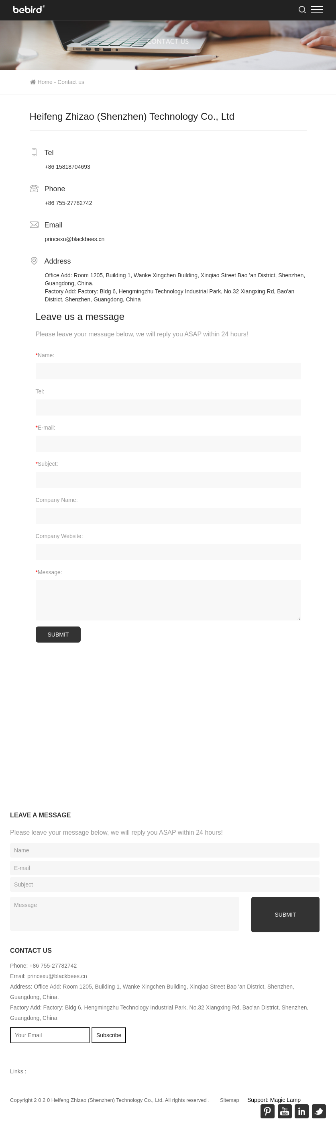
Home (41, 82)
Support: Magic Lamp (274, 1100)
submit (285, 914)
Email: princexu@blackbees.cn (48, 976)
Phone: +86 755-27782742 (43, 965)
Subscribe (108, 1035)
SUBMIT (58, 634)
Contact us (70, 82)
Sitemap (229, 1100)
